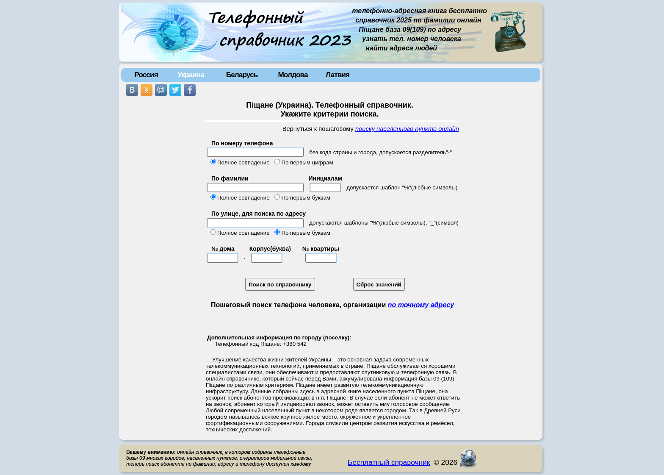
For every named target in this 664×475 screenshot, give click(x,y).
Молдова (292, 74)
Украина (190, 74)
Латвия (337, 74)
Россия (146, 74)
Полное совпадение (243, 162)
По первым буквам (305, 197)
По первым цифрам (307, 162)
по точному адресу (421, 304)
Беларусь (242, 74)
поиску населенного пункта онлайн (407, 128)
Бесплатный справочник (389, 462)
